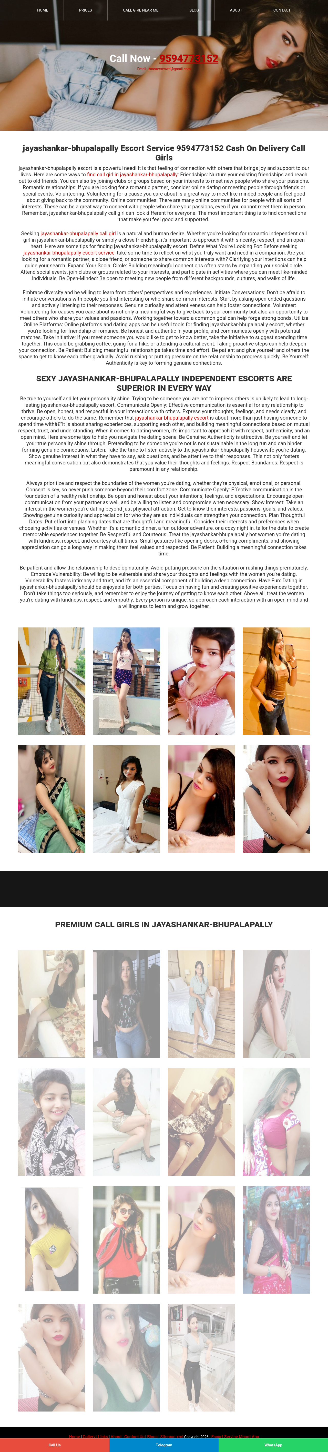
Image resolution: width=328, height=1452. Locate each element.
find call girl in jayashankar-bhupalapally (132, 174)
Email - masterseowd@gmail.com (164, 69)
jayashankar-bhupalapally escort (172, 418)
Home (42, 10)
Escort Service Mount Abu (235, 1437)
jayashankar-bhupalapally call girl (78, 233)
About (236, 10)
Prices (85, 10)
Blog (194, 10)
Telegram (164, 1445)
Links (103, 1437)
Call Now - (164, 58)
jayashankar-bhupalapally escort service (69, 253)
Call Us (55, 1445)
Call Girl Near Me (140, 10)
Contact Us (134, 1437)
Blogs (152, 1437)
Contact (282, 10)
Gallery (89, 1437)
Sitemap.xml (171, 1437)
